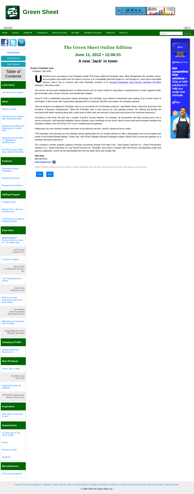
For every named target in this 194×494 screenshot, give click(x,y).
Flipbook (47, 485)
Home (4, 33)
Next (50, 174)
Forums (15, 33)
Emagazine (36, 485)
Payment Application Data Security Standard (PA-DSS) (135, 82)
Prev (40, 174)
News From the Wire (62, 485)
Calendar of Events (118, 485)
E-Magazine (42, 33)
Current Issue (13, 53)
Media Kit (110, 33)
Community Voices (137, 485)
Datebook (28, 33)
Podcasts (103, 485)
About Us (123, 33)
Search (187, 33)
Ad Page (75, 33)
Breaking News (80, 485)
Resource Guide (59, 33)
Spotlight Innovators (93, 33)
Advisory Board (172, 485)
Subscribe (8, 28)
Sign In (187, 28)
